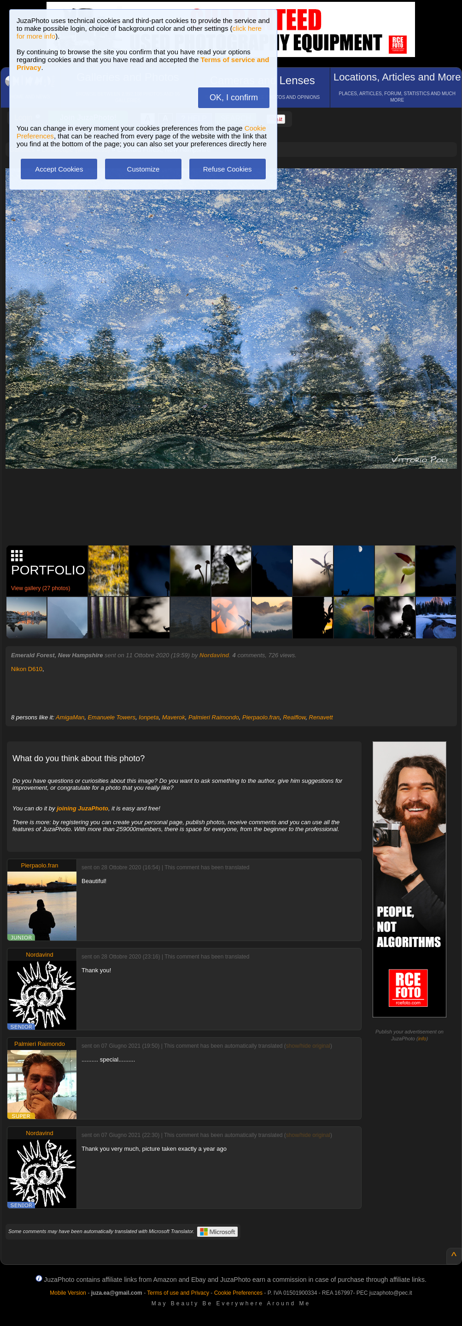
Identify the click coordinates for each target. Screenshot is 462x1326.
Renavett (321, 717)
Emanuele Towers (111, 717)
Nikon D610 (26, 669)
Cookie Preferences (238, 1293)
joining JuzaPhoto (82, 808)
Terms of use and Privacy (178, 1293)
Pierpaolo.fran (261, 717)
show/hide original (308, 1046)
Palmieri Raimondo (213, 717)
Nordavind (214, 655)
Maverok (173, 717)
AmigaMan (70, 717)
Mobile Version (68, 1293)
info (422, 1038)
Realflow (294, 717)
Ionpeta (148, 717)
